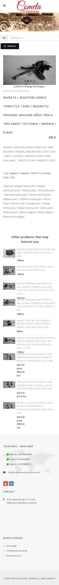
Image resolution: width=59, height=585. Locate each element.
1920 (5, 177)
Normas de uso (13, 555)
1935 (11, 177)
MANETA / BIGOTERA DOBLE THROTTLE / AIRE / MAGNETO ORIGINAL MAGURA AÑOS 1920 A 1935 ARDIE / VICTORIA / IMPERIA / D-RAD (29, 115)
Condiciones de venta (16, 550)
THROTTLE (36, 173)
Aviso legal (11, 545)
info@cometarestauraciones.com (24, 472)
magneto (14, 173)
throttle (47, 173)
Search (10, 46)
